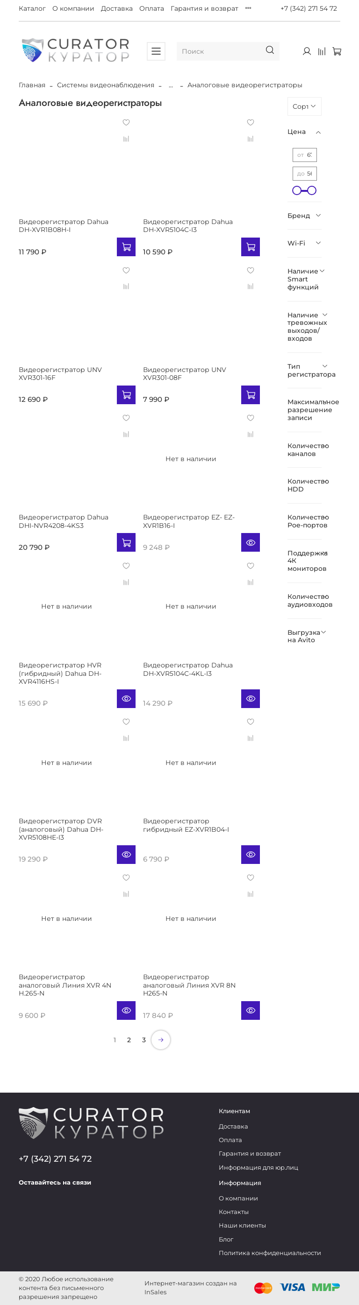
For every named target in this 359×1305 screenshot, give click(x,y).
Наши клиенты (242, 1225)
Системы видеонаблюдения (105, 85)
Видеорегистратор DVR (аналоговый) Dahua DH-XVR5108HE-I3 (61, 829)
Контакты (234, 1211)
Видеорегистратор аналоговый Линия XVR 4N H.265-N (65, 985)
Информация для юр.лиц (258, 1167)
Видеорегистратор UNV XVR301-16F (60, 373)
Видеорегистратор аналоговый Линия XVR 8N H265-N (189, 985)
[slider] (297, 190)
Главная (32, 85)
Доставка (117, 8)
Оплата (151, 8)
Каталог (32, 8)
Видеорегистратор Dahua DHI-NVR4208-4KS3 (63, 521)
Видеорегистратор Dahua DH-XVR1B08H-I (63, 226)
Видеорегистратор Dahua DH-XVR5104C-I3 (188, 226)
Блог (226, 1239)
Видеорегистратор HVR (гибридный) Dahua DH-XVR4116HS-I (60, 673)
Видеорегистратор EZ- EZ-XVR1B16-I (189, 521)
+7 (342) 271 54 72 (308, 8)
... (171, 85)
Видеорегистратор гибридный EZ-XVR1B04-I (186, 825)
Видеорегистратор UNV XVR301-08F (184, 373)
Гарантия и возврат (204, 8)
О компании (73, 8)
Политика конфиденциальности (270, 1252)
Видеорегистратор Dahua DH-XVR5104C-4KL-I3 (188, 669)
